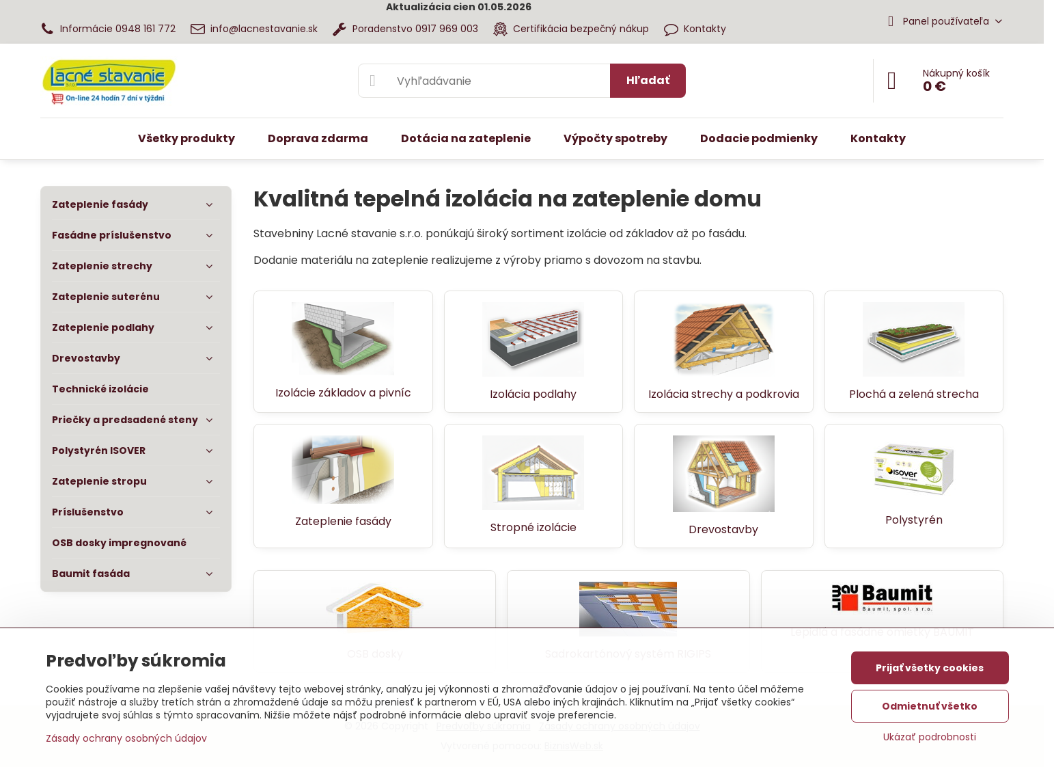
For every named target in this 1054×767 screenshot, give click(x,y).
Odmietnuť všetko (929, 706)
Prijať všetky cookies (930, 668)
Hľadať (647, 80)
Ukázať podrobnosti (929, 737)
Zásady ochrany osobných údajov (126, 738)
